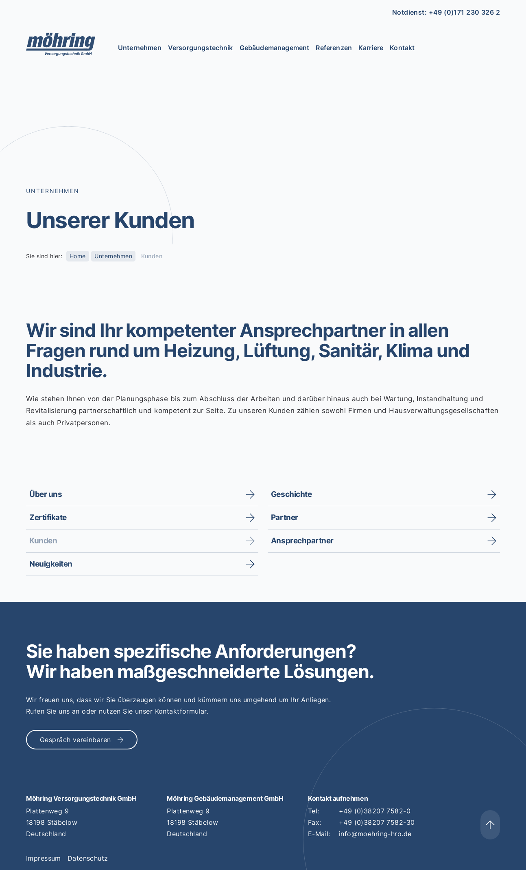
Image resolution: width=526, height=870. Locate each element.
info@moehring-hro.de (375, 834)
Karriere (370, 48)
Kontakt (402, 48)
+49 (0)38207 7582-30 (377, 822)
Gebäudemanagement (275, 48)
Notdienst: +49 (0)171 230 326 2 (446, 12)
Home (78, 256)
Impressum (43, 858)
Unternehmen (140, 48)
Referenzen (334, 48)
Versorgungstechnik (200, 48)
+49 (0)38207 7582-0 (374, 811)
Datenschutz (88, 858)
